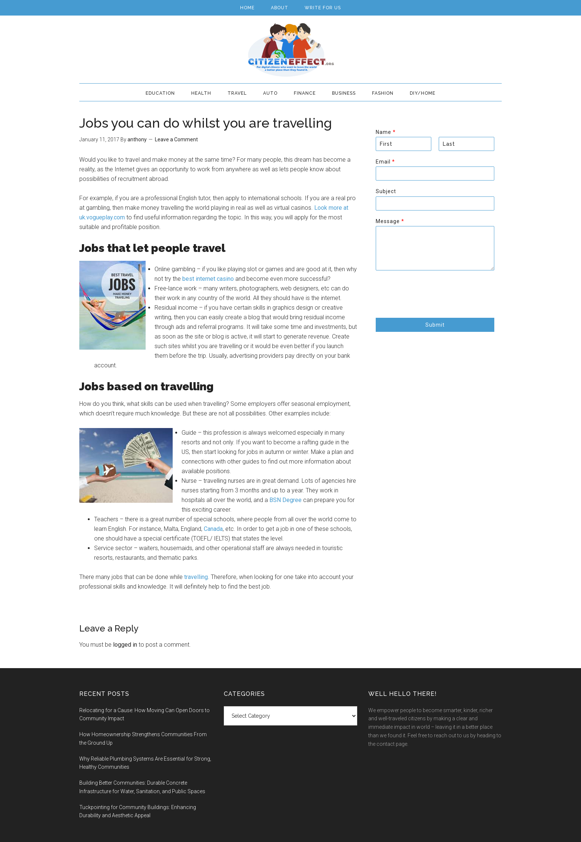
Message (390, 221)
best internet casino (208, 278)
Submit (435, 325)
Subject (386, 191)
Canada (213, 528)
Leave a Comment (176, 139)
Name (385, 132)
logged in (125, 644)
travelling (196, 576)
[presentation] (432, 305)
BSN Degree (285, 499)
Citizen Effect (290, 50)
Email (385, 162)
